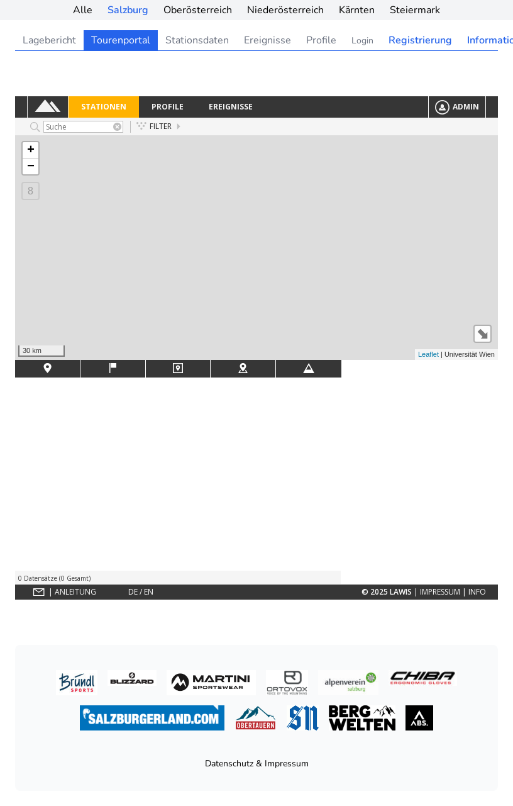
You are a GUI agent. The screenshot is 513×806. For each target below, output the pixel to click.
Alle (82, 10)
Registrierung (420, 40)
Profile (321, 40)
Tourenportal (120, 40)
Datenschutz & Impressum (257, 764)
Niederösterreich (285, 10)
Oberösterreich (197, 10)
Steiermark (415, 10)
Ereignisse (267, 40)
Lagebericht (49, 40)
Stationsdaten (197, 40)
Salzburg (128, 10)
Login (362, 41)
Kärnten (357, 10)
